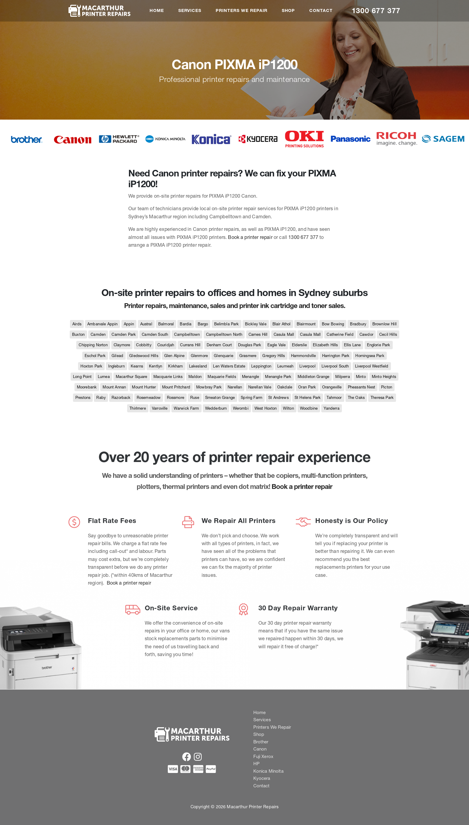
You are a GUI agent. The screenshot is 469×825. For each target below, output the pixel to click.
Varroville (160, 408)
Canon (260, 749)
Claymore (122, 345)
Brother (261, 742)
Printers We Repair (241, 10)
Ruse (194, 397)
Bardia (185, 324)
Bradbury (358, 324)
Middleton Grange (314, 376)
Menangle (250, 376)
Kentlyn (155, 366)
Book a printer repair (250, 237)
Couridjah (165, 345)
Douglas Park (249, 345)
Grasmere (247, 355)
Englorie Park (378, 345)
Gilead (117, 355)
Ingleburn (116, 366)
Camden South (155, 334)
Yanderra (331, 408)
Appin (129, 324)
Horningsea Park (369, 355)
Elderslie (299, 345)
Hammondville (303, 355)
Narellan (235, 387)
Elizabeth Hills (325, 345)
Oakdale (284, 387)
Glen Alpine (174, 355)
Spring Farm (251, 397)
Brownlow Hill (384, 324)
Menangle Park (278, 376)
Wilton (288, 408)
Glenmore (199, 355)
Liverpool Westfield (372, 366)
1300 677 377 (376, 10)
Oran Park (307, 387)
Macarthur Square (131, 376)
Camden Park (124, 334)
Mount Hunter (144, 387)
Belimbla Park (226, 324)
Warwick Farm (186, 408)
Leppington (261, 366)
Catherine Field (340, 334)
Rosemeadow (149, 397)
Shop (288, 10)
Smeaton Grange (220, 397)
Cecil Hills (388, 334)
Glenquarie (223, 355)
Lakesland (198, 366)
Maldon (195, 376)
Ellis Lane (352, 345)
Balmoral (166, 324)
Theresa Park (382, 397)
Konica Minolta (268, 771)
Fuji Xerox (263, 756)
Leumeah (285, 366)
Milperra (342, 376)
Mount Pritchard (176, 387)
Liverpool (307, 366)
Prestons (82, 397)
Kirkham (175, 366)
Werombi (241, 408)
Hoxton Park (91, 366)
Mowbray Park (209, 387)
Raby (101, 397)
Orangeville (332, 387)
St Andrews (278, 397)
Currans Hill (190, 345)
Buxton (78, 334)
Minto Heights (384, 376)
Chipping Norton (93, 345)
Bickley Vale (256, 324)
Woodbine (309, 408)
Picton (386, 387)
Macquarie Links (167, 376)
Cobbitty (143, 345)
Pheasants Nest (361, 387)
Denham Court (219, 345)
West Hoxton (266, 408)
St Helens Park (308, 397)
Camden (98, 334)
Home (157, 10)
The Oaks (356, 397)
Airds (76, 324)
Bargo (203, 324)
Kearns (137, 366)
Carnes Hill (258, 334)
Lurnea (104, 376)
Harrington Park (335, 355)
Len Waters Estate (229, 366)
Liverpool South (335, 366)
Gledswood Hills (143, 355)
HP (256, 763)
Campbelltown (187, 334)
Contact (321, 10)
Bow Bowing (333, 324)
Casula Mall (284, 334)
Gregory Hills (273, 355)
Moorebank (87, 387)
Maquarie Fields (222, 376)
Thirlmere (138, 408)
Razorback (121, 397)
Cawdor (366, 334)
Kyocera (261, 778)
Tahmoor (334, 397)
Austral (146, 324)
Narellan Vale (259, 387)
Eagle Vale (276, 345)
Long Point (82, 376)
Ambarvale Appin (102, 324)
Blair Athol (281, 324)
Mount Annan (114, 387)
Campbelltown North (224, 334)
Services (190, 10)
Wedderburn (216, 408)
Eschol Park (95, 355)
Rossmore (175, 397)
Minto (361, 376)
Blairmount (306, 324)
